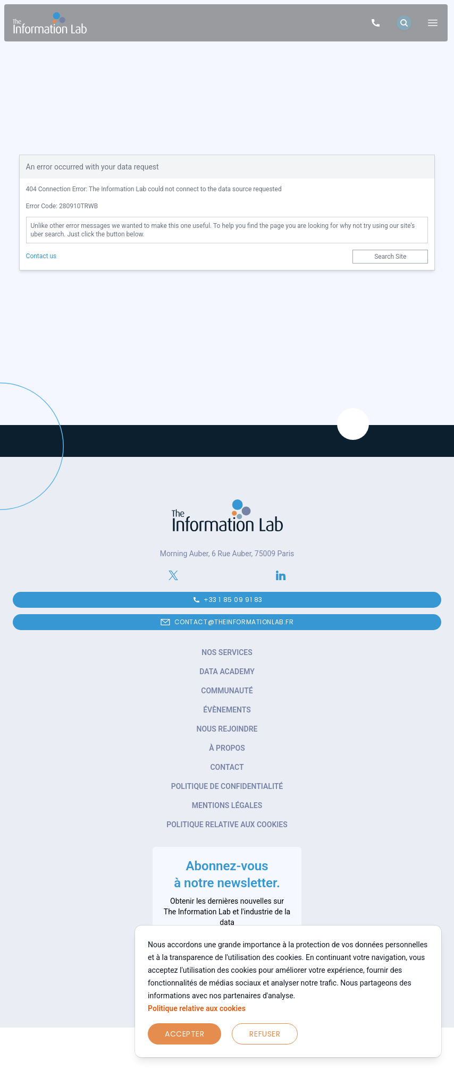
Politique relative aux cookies (197, 1008)
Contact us (41, 256)
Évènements (227, 710)
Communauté (227, 690)
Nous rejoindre (227, 729)
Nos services (227, 652)
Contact (226, 767)
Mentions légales (227, 805)
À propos (227, 748)
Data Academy (227, 671)
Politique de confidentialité (227, 786)
